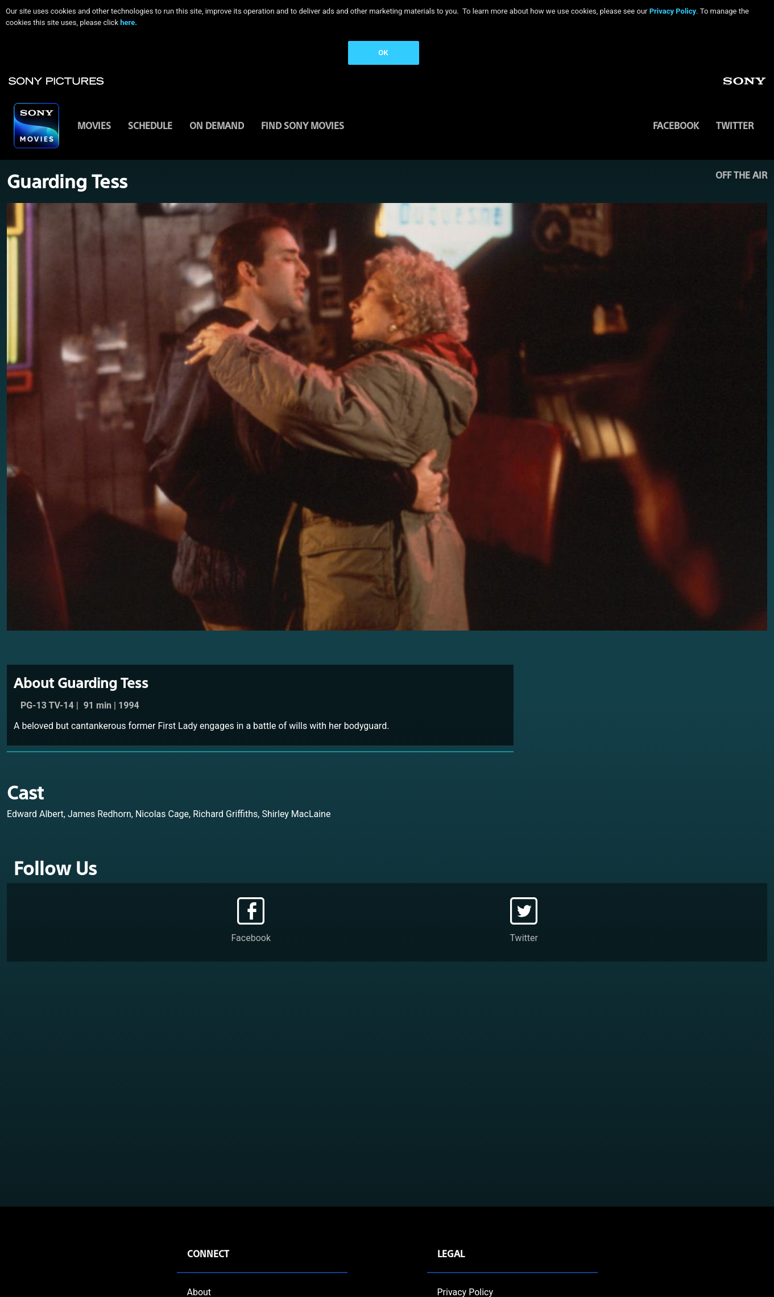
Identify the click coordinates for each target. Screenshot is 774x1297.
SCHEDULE (150, 125)
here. (128, 22)
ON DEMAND (216, 125)
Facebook (676, 125)
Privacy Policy (672, 11)
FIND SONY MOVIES (302, 125)
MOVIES (94, 125)
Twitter (735, 125)
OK (383, 52)
